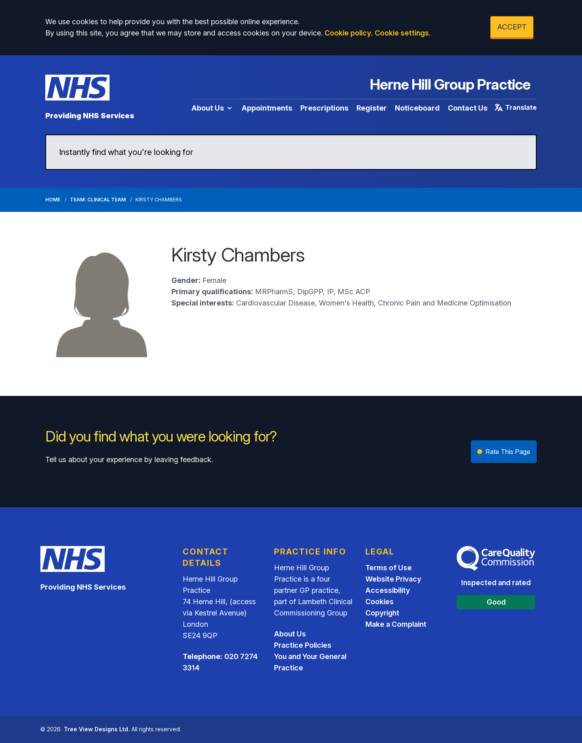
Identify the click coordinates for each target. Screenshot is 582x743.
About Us (213, 108)
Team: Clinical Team (98, 200)
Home (52, 200)
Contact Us (467, 108)
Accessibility (387, 590)
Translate (515, 107)
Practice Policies (302, 645)
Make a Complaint (395, 624)
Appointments (267, 108)
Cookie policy (348, 33)
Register (371, 108)
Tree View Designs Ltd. (97, 729)
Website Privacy (393, 579)
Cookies (379, 601)
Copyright (382, 613)
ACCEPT (512, 27)
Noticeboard (417, 108)
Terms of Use (388, 567)
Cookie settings (402, 33)
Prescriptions (324, 108)
